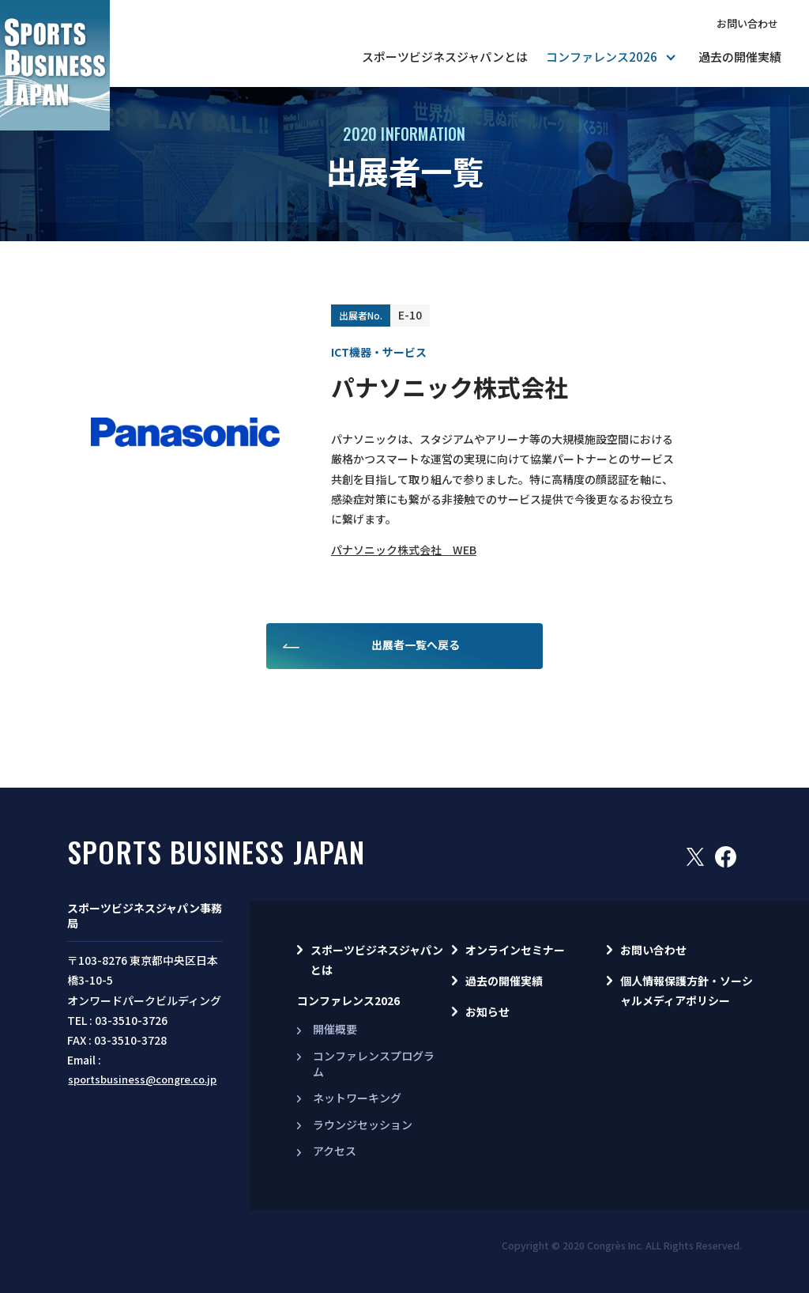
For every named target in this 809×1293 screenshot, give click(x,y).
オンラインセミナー (515, 950)
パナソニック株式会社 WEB (403, 550)
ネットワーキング (357, 1098)
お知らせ (487, 1011)
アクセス (334, 1151)
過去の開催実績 (739, 56)
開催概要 (335, 1029)
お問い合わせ (747, 23)
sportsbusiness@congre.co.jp (142, 1079)
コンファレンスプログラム (374, 1063)
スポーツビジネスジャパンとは (445, 56)
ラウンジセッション (362, 1124)
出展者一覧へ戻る (415, 644)
